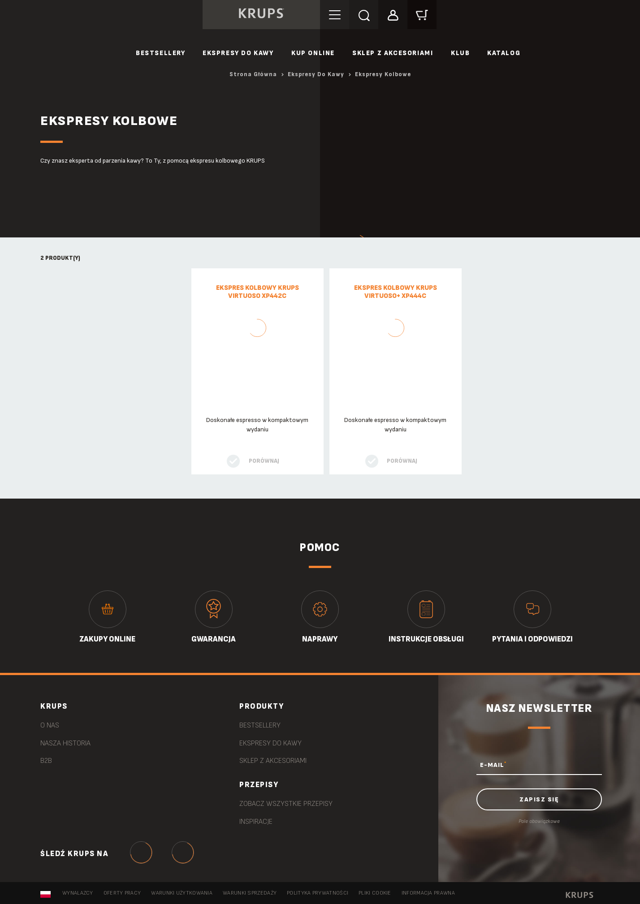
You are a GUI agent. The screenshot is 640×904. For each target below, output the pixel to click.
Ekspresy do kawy (238, 53)
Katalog (503, 53)
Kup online (313, 53)
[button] (392, 14)
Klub (460, 53)
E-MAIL (493, 765)
